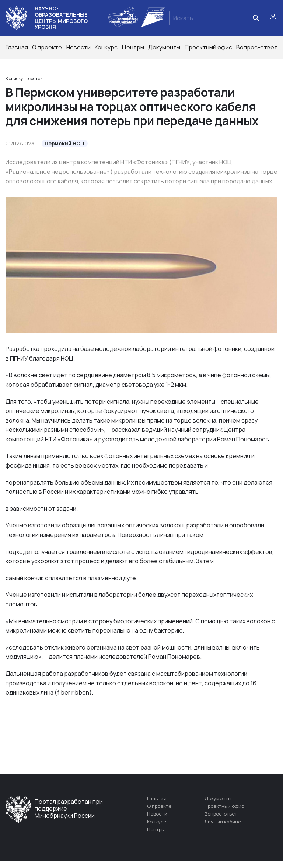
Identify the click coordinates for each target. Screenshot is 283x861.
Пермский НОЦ (64, 143)
